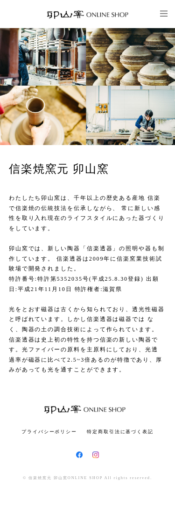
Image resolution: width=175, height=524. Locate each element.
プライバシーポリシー (49, 431)
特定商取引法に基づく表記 (120, 431)
